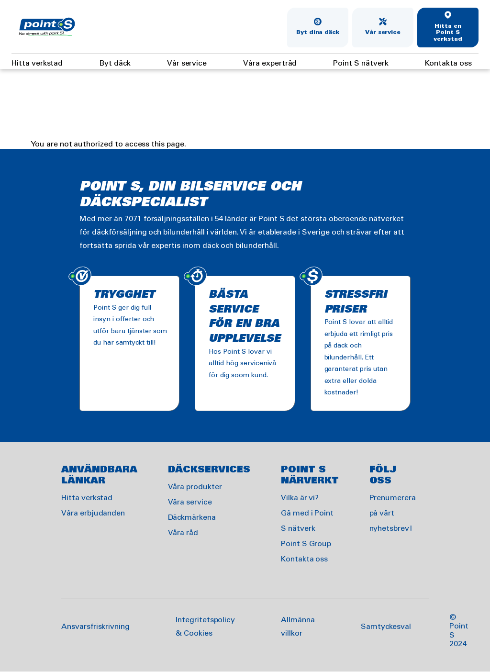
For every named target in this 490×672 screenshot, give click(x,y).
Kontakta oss (448, 63)
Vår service (383, 32)
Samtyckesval (386, 626)
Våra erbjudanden (93, 513)
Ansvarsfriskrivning (95, 626)
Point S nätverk (360, 63)
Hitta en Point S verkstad (448, 32)
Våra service (190, 502)
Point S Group (306, 544)
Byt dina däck (317, 32)
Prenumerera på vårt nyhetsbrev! (392, 513)
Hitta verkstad (37, 63)
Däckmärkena (192, 517)
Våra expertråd (270, 63)
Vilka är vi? (300, 498)
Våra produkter (195, 487)
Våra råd (183, 533)
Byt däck (115, 63)
